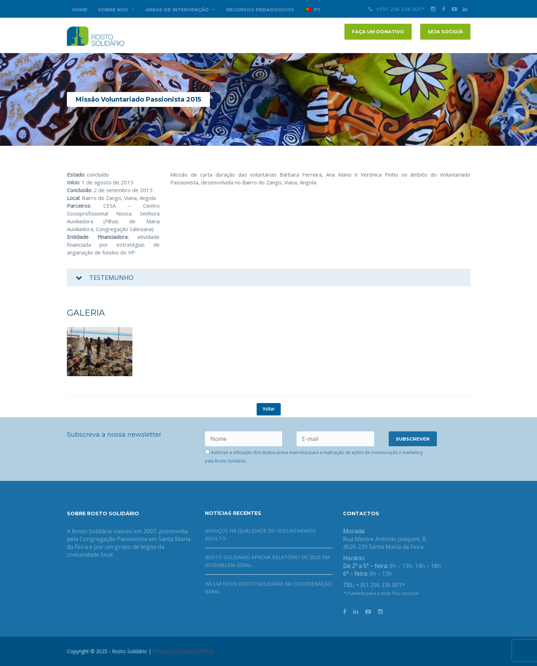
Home (79, 9)
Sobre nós (116, 9)
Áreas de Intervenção (180, 9)
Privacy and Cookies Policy (183, 651)
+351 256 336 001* (396, 8)
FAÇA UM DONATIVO (378, 31)
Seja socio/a (445, 31)
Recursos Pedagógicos (260, 9)
